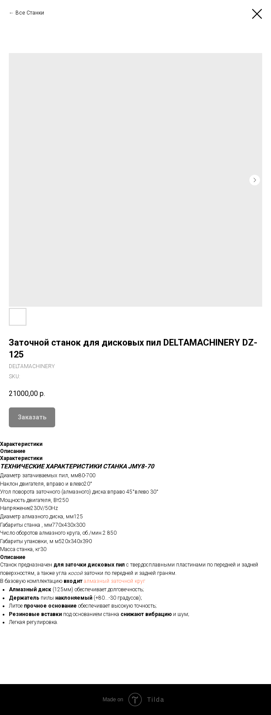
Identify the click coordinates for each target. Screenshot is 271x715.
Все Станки (29, 13)
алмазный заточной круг (114, 581)
